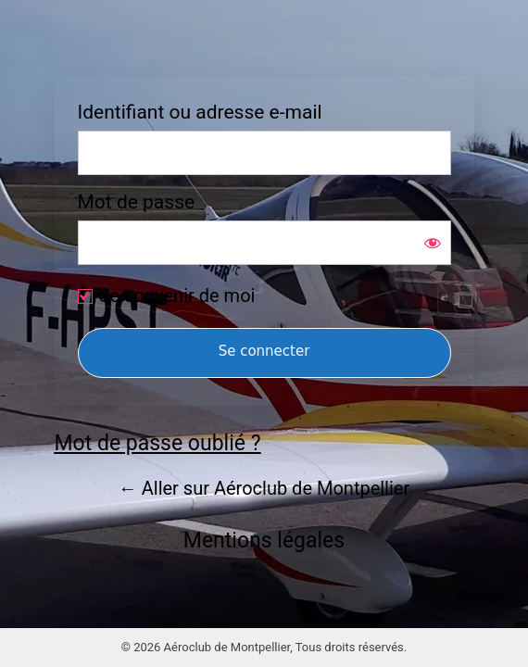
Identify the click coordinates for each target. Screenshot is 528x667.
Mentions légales (264, 540)
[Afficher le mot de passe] (432, 242)
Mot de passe (136, 202)
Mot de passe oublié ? (158, 443)
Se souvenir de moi (177, 295)
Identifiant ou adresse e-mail (200, 112)
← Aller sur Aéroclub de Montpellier (264, 488)
